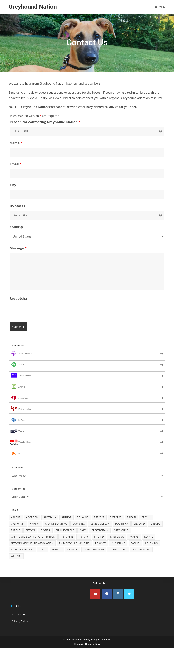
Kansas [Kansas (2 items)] (134, 536)
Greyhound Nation (33, 6)
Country (16, 227)
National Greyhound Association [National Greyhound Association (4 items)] (32, 543)
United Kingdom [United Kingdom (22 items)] (94, 549)
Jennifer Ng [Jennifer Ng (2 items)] (117, 536)
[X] (129, 594)
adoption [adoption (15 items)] (32, 517)
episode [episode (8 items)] (155, 523)
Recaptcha (18, 298)
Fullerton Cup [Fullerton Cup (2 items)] (65, 530)
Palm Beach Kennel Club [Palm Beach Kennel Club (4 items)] (74, 543)
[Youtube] (95, 594)
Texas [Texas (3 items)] (42, 549)
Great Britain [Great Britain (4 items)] (100, 530)
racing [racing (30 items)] (135, 543)
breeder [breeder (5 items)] (99, 517)
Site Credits (18, 614)
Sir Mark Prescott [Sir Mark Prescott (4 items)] (22, 549)
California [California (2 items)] (17, 523)
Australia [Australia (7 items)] (50, 517)
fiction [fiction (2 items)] (30, 530)
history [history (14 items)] (83, 536)
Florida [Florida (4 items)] (45, 530)
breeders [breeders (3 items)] (115, 517)
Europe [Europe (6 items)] (15, 530)
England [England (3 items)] (139, 523)
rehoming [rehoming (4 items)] (151, 543)
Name (16, 143)
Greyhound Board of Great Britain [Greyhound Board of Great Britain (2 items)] (33, 536)
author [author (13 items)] (66, 517)
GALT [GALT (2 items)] (83, 530)
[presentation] (38, 310)
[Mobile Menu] (160, 7)
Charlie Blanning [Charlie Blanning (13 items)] (56, 523)
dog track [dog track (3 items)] (121, 523)
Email (15, 164)
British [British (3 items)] (146, 517)
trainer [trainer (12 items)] (56, 549)
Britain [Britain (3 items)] (131, 517)
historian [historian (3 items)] (67, 536)
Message (18, 248)
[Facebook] (107, 594)
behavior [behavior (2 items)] (82, 517)
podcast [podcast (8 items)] (100, 543)
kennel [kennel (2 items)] (148, 536)
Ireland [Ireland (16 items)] (99, 536)
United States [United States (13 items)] (118, 549)
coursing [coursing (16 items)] (79, 523)
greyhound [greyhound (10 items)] (121, 530)
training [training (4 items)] (72, 549)
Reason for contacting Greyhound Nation (45, 122)
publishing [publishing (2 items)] (118, 543)
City (13, 185)
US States (17, 206)
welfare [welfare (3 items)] (16, 556)
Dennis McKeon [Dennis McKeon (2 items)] (99, 523)
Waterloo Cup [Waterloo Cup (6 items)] (141, 549)
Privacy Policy (19, 621)
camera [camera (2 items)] (34, 523)
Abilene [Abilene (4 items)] (15, 517)
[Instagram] (118, 594)
